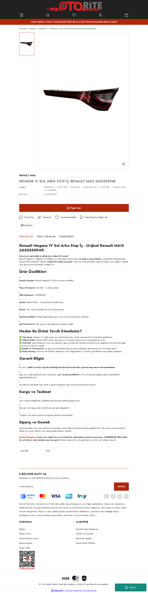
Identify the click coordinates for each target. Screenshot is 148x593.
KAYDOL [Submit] (121, 486)
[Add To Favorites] (65, 217)
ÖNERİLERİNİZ (66, 236)
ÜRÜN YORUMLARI (46, 236)
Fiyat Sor (74, 208)
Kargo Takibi (24, 547)
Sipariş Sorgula (25, 543)
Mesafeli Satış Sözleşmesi (87, 529)
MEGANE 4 (49, 187)
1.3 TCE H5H (62, 187)
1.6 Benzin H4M (119, 187)
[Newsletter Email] (74, 486)
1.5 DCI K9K (74, 187)
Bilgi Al (130, 587)
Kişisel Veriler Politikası (85, 543)
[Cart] (126, 15)
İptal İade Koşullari (84, 538)
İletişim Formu (25, 533)
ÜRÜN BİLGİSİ (26, 236)
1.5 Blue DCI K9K (89, 187)
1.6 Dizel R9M (50, 190)
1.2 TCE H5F (104, 187)
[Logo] (74, 6)
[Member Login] (100, 15)
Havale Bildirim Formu (29, 538)
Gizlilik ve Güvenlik (84, 533)
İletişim (22, 529)
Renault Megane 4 (28, 437)
